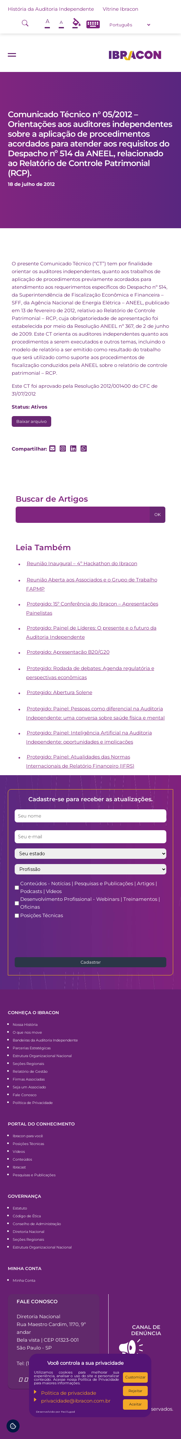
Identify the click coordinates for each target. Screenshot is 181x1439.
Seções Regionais (28, 1063)
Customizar (135, 1377)
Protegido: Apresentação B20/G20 (68, 652)
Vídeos (19, 1151)
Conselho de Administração (37, 1224)
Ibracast (19, 1167)
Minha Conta (24, 1280)
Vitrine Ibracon (120, 9)
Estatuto (20, 1208)
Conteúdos (22, 1159)
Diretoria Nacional (28, 1231)
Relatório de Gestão (30, 1071)
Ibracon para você (28, 1136)
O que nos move (27, 1032)
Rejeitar (135, 1391)
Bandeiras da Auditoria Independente (45, 1040)
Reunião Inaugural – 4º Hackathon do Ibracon (82, 563)
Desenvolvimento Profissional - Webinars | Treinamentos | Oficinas (90, 903)
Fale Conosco (25, 1095)
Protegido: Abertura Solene (59, 692)
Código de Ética (27, 1216)
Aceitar (135, 1404)
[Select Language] (129, 25)
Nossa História (25, 1024)
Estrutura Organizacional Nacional (42, 1056)
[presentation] (64, 937)
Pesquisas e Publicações (34, 1175)
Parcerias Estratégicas (32, 1048)
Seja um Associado (29, 1087)
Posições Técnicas (41, 915)
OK (157, 514)
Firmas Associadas (29, 1079)
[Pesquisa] (83, 515)
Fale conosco (37, 1301)
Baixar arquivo (31, 421)
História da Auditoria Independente (51, 9)
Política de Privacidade (33, 1102)
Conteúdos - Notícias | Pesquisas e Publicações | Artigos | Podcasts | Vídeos (88, 887)
